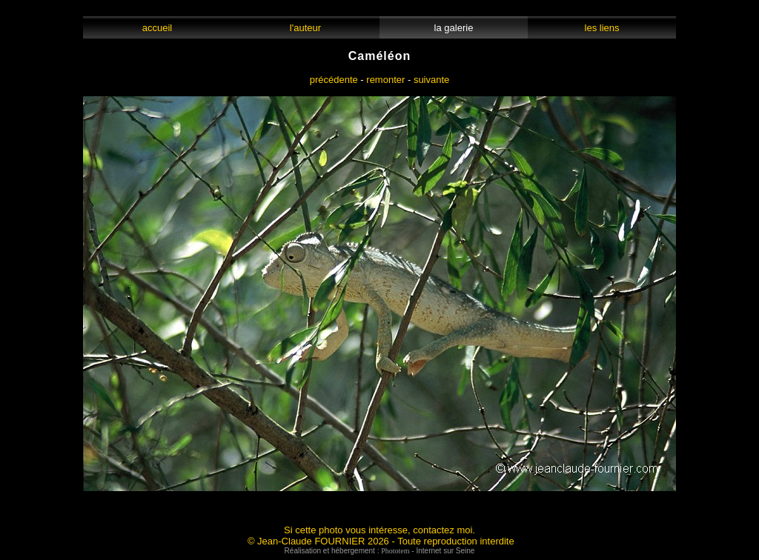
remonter (385, 79)
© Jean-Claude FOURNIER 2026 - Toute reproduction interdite (381, 541)
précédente (334, 79)
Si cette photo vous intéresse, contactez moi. (379, 530)
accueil (157, 27)
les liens (602, 27)
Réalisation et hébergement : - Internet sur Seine (380, 551)
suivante (431, 79)
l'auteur (306, 27)
